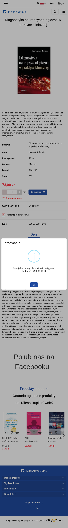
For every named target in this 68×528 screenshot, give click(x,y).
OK (34, 285)
